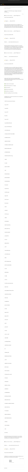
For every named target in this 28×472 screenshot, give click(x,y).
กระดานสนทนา (6, 7)
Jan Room (10, 7)
